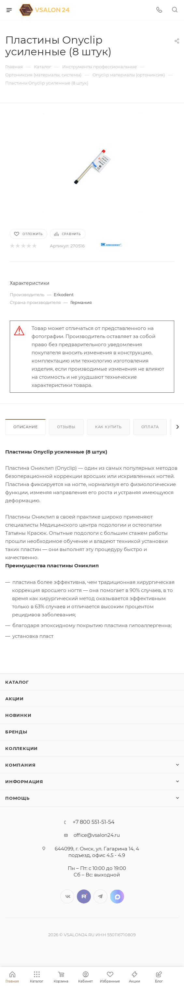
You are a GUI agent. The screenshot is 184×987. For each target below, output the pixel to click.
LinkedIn (117, 896)
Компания (20, 765)
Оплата (150, 427)
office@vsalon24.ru (97, 835)
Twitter (84, 896)
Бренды (16, 731)
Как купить (108, 427)
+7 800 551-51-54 (94, 822)
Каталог (17, 682)
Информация (24, 781)
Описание (25, 427)
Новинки (18, 715)
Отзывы (66, 427)
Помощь (17, 798)
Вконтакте (67, 896)
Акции (14, 698)
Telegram (100, 896)
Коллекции (21, 748)
